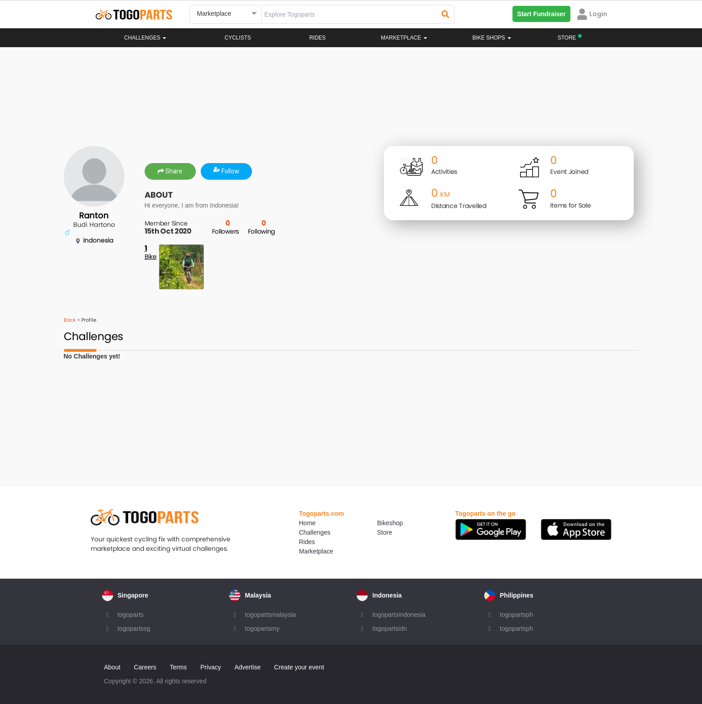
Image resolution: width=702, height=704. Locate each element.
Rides (317, 38)
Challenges (145, 38)
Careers (145, 667)
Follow (226, 171)
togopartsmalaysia (270, 614)
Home (307, 523)
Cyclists (238, 38)
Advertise (247, 667)
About (112, 667)
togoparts (131, 614)
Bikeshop (390, 523)
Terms (178, 667)
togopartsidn (389, 628)
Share (170, 171)
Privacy (210, 667)
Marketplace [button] (404, 38)
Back (70, 319)
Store (384, 532)
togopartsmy (262, 628)
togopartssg (134, 628)
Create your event (299, 667)
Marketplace (316, 551)
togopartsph (516, 614)
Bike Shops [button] (491, 38)
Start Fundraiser (541, 14)
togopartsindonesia (398, 614)
